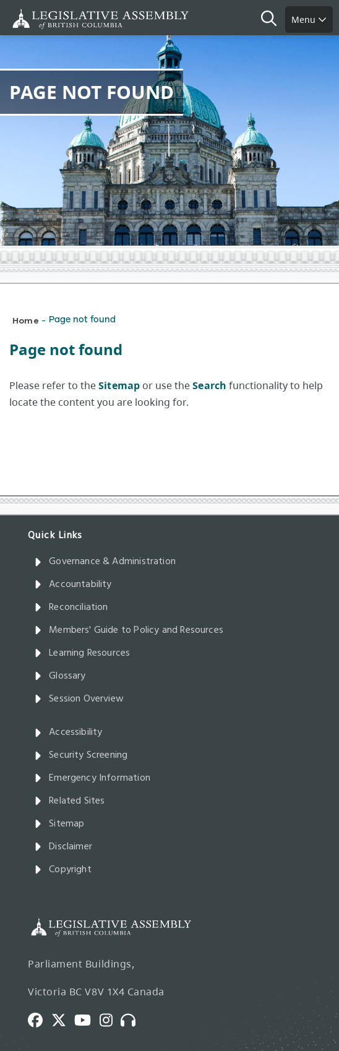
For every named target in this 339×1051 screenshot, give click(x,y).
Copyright (63, 870)
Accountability (73, 585)
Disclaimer (63, 847)
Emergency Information (92, 778)
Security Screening (80, 755)
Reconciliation (71, 607)
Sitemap (59, 824)
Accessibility (68, 732)
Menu (309, 19)
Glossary (60, 676)
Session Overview (79, 699)
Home (25, 320)
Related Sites (69, 801)
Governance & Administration (105, 562)
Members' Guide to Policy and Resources (128, 630)
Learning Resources (82, 653)
